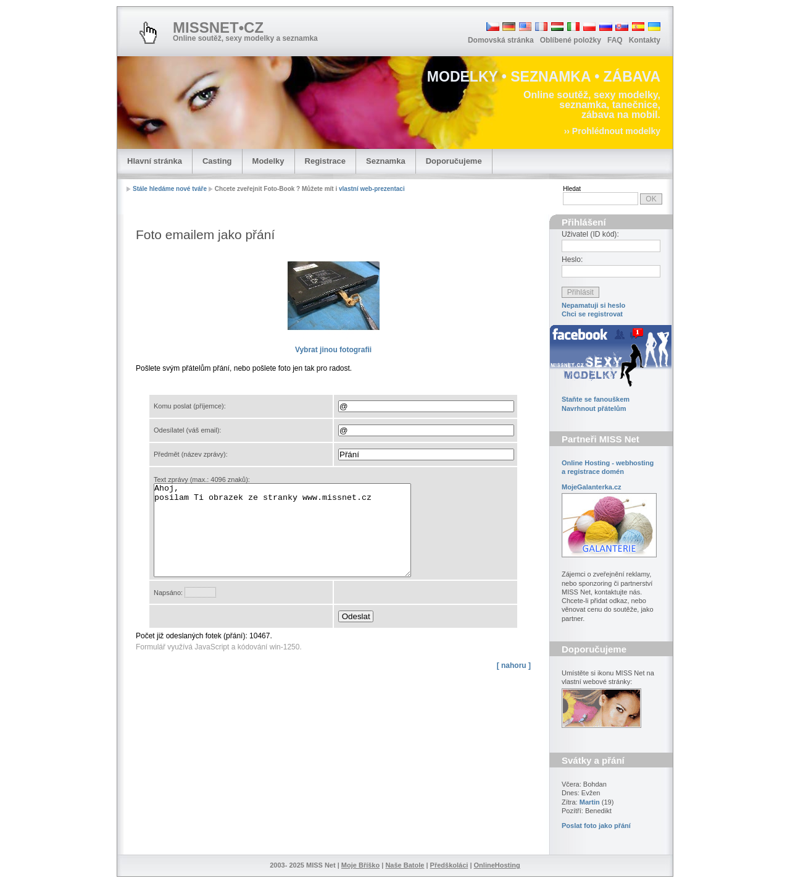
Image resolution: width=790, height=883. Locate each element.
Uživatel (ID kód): (590, 234)
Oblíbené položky (570, 40)
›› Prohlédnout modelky (612, 131)
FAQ (615, 40)
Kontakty (644, 40)
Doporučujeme (454, 161)
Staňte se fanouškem (596, 399)
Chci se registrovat (592, 314)
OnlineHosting (497, 865)
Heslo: (572, 259)
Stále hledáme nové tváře (170, 188)
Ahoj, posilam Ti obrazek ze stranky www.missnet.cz (298, 539)
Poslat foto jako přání (596, 825)
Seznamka (385, 161)
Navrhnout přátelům (594, 408)
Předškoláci (449, 865)
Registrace (325, 161)
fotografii (333, 349)
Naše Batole (404, 865)
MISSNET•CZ (218, 27)
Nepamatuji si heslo (593, 305)
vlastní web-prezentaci (372, 188)
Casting (217, 161)
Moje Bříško (360, 865)
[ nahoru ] (514, 684)
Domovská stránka (501, 40)
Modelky (268, 161)
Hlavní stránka (154, 161)
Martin (590, 802)
